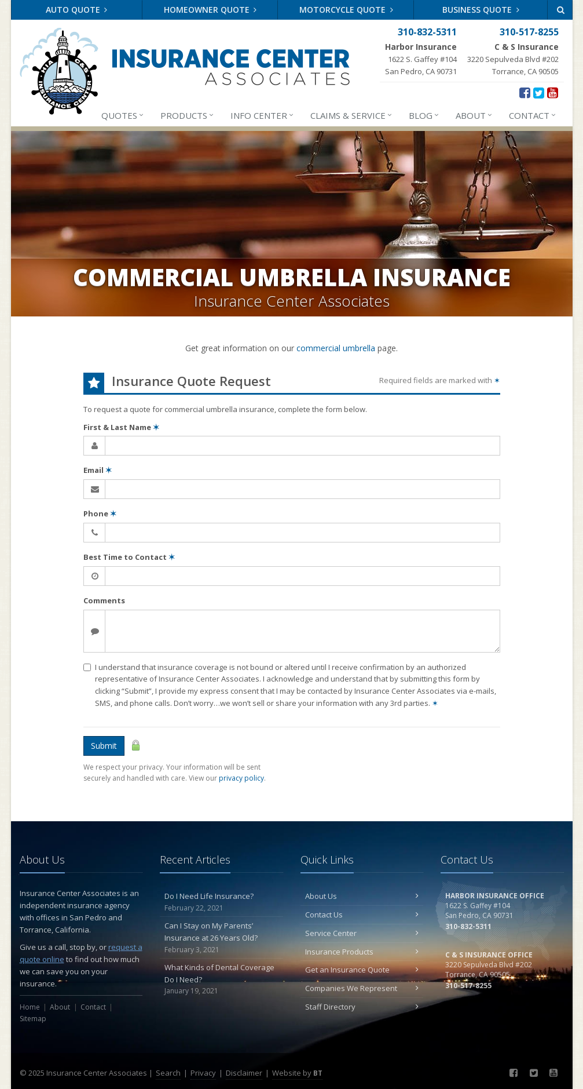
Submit (104, 745)
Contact (533, 115)
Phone (99, 513)
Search (168, 1073)
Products (187, 115)
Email (97, 470)
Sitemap (33, 1019)
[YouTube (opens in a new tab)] (552, 92)
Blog (424, 115)
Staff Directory (362, 1006)
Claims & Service (351, 115)
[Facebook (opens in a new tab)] (524, 92)
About (474, 115)
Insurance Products (362, 951)
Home (30, 1007)
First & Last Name (121, 427)
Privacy (203, 1073)
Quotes (123, 115)
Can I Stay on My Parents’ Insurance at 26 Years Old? (221, 937)
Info (262, 115)
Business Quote (480, 9)
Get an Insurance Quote (362, 969)
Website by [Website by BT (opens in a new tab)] (297, 1073)
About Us (362, 896)
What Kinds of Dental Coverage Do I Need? (221, 979)
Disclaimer (244, 1073)
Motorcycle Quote (346, 9)
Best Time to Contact (129, 557)
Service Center (362, 933)
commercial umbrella (335, 348)
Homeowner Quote (210, 9)
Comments (104, 600)
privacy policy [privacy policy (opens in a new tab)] (241, 778)
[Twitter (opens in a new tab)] (538, 92)
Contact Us (362, 914)
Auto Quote (77, 9)
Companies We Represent (362, 988)
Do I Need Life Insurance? (221, 902)
